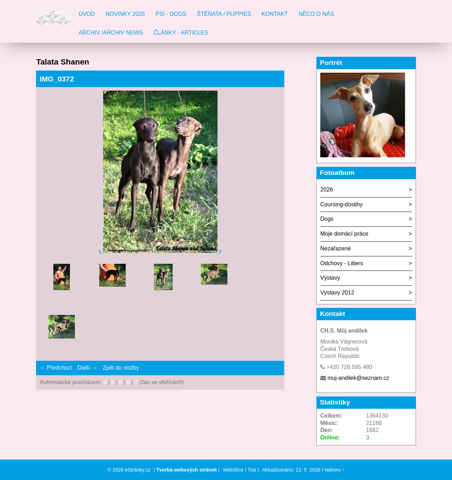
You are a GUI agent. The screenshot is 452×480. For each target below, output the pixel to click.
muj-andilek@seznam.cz (358, 378)
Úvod (86, 14)
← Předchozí (56, 368)
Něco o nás (316, 14)
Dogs (326, 219)
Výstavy (330, 278)
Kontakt (275, 14)
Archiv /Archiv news (110, 33)
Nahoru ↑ (335, 470)
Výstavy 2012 (337, 293)
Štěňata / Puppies (224, 14)
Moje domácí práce (344, 234)
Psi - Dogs (170, 14)
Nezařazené (335, 248)
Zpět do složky (121, 368)
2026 (326, 190)
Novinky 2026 (125, 14)
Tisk (252, 470)
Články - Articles (181, 33)
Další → (87, 368)
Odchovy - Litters (341, 263)
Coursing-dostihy (341, 204)
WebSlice (233, 470)
